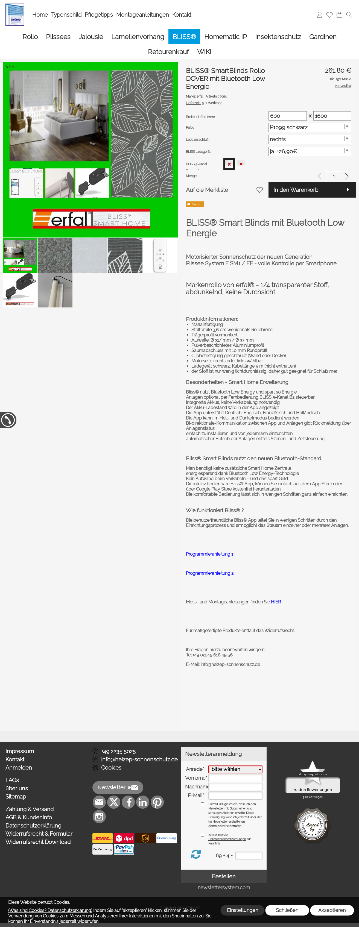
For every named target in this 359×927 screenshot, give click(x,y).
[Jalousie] (91, 36)
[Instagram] (99, 816)
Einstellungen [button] (242, 910)
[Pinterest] (157, 802)
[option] (229, 164)
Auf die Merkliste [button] (207, 190)
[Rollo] (30, 36)
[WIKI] (204, 51)
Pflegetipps (99, 14)
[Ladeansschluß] (310, 139)
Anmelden (18, 767)
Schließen (287, 910)
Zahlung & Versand (29, 809)
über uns (16, 788)
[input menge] (333, 176)
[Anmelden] (319, 14)
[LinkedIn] (143, 802)
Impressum (19, 751)
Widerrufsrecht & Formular (38, 834)
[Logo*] (14, 6)
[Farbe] (310, 127)
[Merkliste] (329, 14)
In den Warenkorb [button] (295, 190)
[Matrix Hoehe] (332, 116)
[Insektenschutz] (278, 36)
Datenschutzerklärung (33, 825)
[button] (349, 14)
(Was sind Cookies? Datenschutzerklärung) (50, 910)
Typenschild (66, 14)
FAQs (12, 780)
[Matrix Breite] (287, 116)
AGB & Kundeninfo (28, 817)
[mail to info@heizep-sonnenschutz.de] (99, 802)
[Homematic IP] (225, 36)
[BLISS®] (184, 36)
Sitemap (15, 796)
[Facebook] (128, 802)
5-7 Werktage (204, 103)
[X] (114, 802)
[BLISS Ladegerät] (310, 151)
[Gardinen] (323, 36)
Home (40, 14)
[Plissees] (58, 36)
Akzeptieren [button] (332, 910)
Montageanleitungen (142, 14)
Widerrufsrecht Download (38, 842)
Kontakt (181, 14)
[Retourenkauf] (168, 51)
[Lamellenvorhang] (137, 36)
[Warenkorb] (339, 14)
